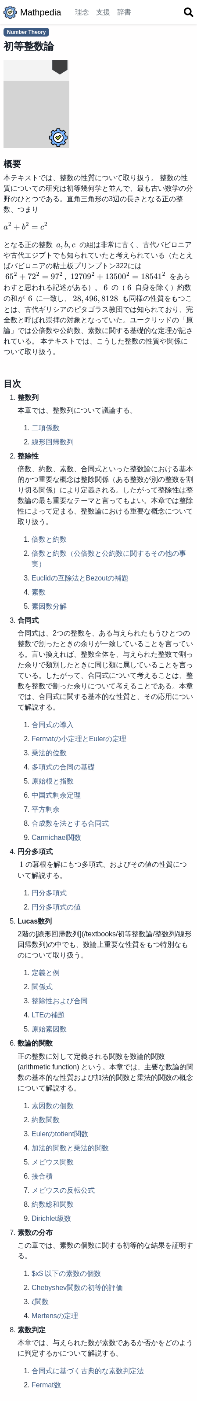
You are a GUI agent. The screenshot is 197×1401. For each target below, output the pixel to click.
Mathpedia (32, 12)
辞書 (124, 12)
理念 (82, 12)
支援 (103, 12)
